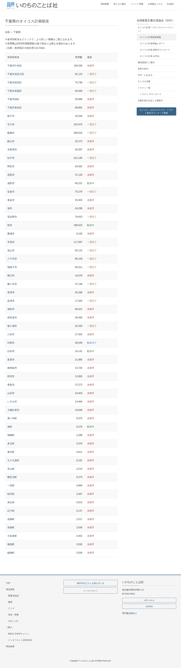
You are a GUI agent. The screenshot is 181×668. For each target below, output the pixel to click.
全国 (7, 32)
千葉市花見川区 (15, 74)
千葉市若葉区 (14, 91)
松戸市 (11, 158)
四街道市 (12, 317)
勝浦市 (11, 233)
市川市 (11, 124)
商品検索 (10, 646)
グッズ (11, 608)
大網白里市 (13, 410)
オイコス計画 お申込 (149, 56)
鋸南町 (11, 552)
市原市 (11, 242)
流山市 (11, 250)
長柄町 (11, 519)
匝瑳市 (11, 376)
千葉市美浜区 (14, 107)
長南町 (11, 527)
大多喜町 (12, 536)
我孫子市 (12, 267)
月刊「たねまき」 (146, 75)
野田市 (11, 166)
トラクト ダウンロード (150, 94)
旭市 (9, 208)
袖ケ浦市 (12, 326)
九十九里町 (13, 460)
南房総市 (12, 368)
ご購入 (9, 627)
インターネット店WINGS (20, 640)
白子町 (11, 510)
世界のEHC (143, 69)
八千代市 (12, 258)
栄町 (9, 426)
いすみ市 (12, 401)
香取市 (11, 384)
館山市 (11, 141)
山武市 (11, 393)
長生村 (11, 502)
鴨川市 (11, 275)
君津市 (11, 292)
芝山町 (11, 469)
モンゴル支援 (144, 81)
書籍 (10, 602)
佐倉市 (11, 191)
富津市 (11, 301)
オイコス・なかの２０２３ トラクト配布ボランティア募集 (156, 111)
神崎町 (11, 435)
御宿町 (11, 544)
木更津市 (12, 149)
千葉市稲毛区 (14, 82)
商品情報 (10, 589)
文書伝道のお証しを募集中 (150, 100)
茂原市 (11, 175)
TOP (8, 583)
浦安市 (11, 309)
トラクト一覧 (144, 88)
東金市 (11, 200)
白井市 (11, 351)
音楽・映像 (13, 614)
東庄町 (11, 452)
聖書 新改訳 (13, 595)
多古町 (11, 443)
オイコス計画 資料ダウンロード (155, 50)
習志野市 (12, 216)
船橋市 (11, 133)
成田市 (11, 183)
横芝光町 (12, 477)
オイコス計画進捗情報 (150, 37)
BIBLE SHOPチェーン (18, 634)
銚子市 (11, 116)
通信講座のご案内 (146, 62)
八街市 (11, 334)
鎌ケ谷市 (12, 284)
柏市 (9, 225)
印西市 (11, 343)
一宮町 (11, 485)
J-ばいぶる (13, 621)
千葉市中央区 (14, 65)
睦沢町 (11, 494)
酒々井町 (12, 418)
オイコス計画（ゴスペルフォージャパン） (155, 29)
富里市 (11, 359)
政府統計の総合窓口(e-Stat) (29, 48)
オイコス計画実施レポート (152, 43)
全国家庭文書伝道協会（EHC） (156, 20)
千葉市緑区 (13, 99)
